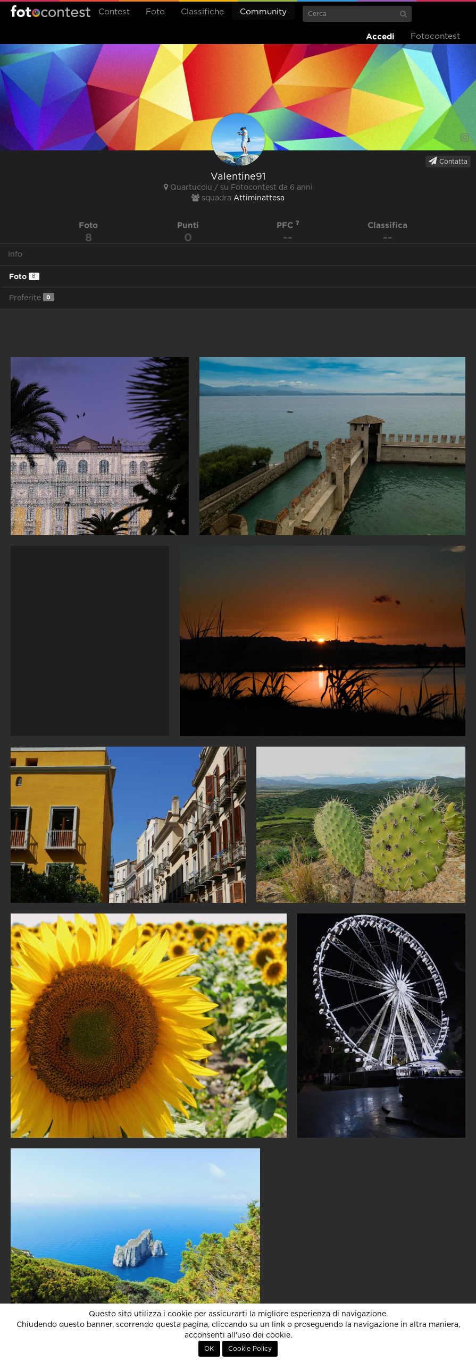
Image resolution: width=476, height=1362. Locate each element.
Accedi (380, 36)
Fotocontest (50, 11)
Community (263, 12)
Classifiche (202, 12)
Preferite (31, 297)
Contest (114, 12)
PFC (288, 225)
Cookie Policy (250, 1349)
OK (209, 1349)
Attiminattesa (259, 198)
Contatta (448, 161)
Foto (155, 12)
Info (15, 254)
